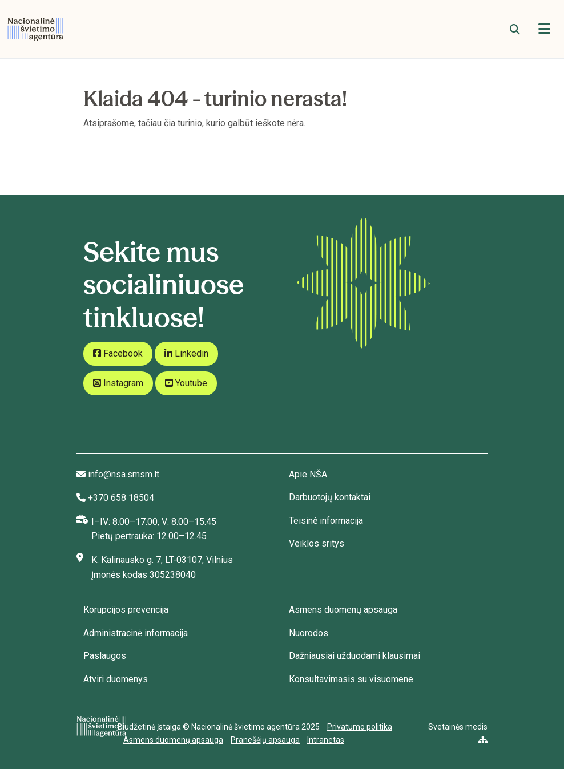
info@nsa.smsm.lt (123, 474)
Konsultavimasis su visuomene (351, 679)
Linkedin (186, 353)
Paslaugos (104, 655)
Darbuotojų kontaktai (329, 497)
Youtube (186, 383)
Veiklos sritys (316, 543)
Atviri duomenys (115, 679)
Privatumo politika (359, 726)
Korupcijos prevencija (125, 609)
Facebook (118, 353)
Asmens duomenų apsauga (343, 609)
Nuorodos (308, 633)
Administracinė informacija (135, 633)
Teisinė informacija (326, 520)
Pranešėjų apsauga (265, 739)
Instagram (118, 383)
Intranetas (325, 739)
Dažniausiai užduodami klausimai (354, 655)
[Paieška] (515, 29)
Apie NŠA (308, 474)
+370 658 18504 (121, 497)
